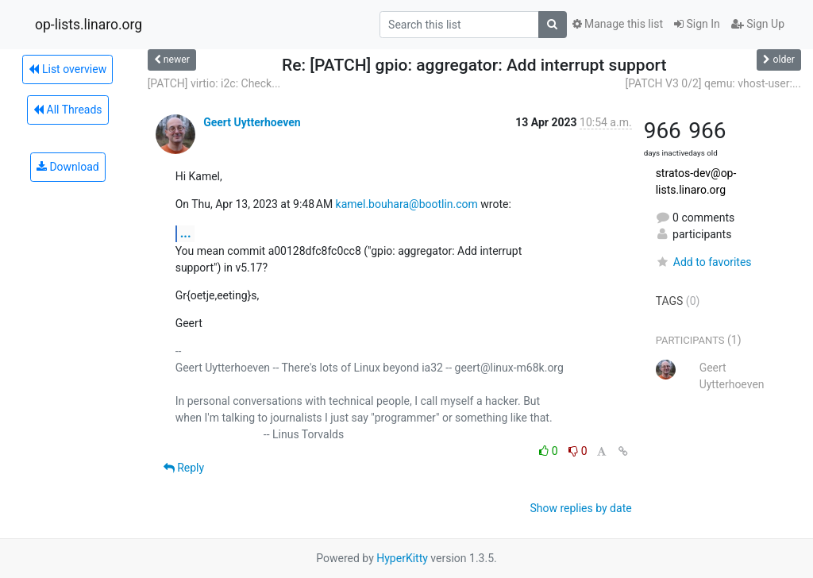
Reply (184, 467)
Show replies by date (580, 508)
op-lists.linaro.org (88, 25)
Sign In (697, 23)
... (185, 233)
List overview (67, 69)
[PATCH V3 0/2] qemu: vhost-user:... (713, 83)
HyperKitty (402, 558)
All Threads (67, 109)
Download (68, 166)
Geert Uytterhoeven (251, 122)
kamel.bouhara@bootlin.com (407, 204)
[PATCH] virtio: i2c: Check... (214, 83)
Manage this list (617, 23)
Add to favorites (704, 262)
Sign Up (757, 23)
